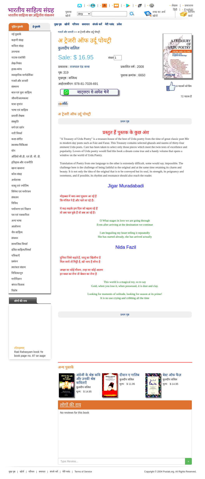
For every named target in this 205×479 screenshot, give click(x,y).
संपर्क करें (97, 24)
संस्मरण (15, 86)
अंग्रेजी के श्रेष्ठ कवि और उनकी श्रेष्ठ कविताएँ (88, 379)
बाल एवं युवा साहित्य (21, 92)
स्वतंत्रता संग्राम (18, 267)
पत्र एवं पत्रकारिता (20, 214)
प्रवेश (119, 24)
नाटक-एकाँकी (18, 57)
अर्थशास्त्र (16, 179)
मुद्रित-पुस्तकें (17, 26)
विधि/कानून (17, 273)
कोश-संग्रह (16, 174)
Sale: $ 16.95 (76, 57)
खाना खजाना (18, 168)
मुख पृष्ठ (58, 24)
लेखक (175, 5)
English (188, 9)
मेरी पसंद (109, 24)
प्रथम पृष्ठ (124, 121)
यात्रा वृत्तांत (17, 104)
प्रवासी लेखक (18, 115)
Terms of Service (83, 471)
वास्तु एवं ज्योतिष (20, 185)
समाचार (86, 24)
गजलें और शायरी (19, 80)
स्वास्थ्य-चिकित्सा (19, 144)
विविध (14, 203)
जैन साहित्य (17, 232)
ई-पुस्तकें (36, 26)
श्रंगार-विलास (17, 284)
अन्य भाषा (16, 220)
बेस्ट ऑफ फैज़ (172, 375)
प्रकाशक (189, 5)
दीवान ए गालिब (129, 375)
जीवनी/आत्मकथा (20, 98)
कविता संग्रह (17, 45)
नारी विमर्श (16, 133)
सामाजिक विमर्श (19, 243)
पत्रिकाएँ (15, 255)
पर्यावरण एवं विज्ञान (21, 208)
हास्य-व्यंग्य (16, 69)
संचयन (14, 238)
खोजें (66, 24)
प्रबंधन (14, 261)
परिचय (75, 24)
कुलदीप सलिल (69, 48)
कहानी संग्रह (17, 40)
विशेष (14, 290)
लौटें (64, 103)
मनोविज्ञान (16, 278)
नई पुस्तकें (16, 34)
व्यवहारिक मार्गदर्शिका (22, 75)
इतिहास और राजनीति (22, 162)
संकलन (15, 197)
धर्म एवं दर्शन (17, 127)
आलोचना (16, 226)
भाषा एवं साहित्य (19, 109)
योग (13, 150)
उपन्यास (15, 51)
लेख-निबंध (16, 63)
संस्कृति (15, 121)
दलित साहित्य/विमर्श (21, 249)
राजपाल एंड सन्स (80, 66)
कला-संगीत (17, 139)
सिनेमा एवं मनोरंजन (21, 191)
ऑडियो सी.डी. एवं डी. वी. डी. (26, 156)
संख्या (111, 57)
